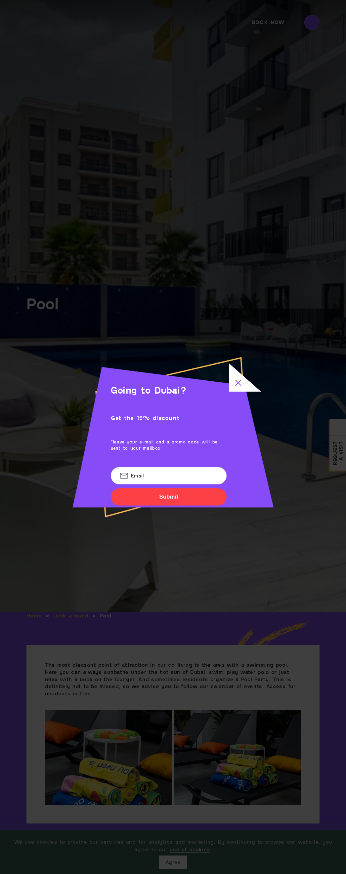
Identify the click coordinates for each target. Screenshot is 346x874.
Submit (168, 497)
